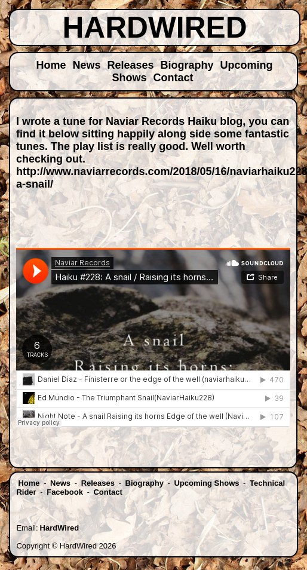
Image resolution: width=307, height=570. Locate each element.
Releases (130, 65)
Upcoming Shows (206, 483)
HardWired (59, 527)
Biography (187, 65)
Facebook (65, 492)
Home (51, 65)
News (86, 65)
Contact (174, 78)
